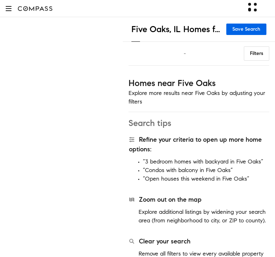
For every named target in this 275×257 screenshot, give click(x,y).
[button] (8, 8)
